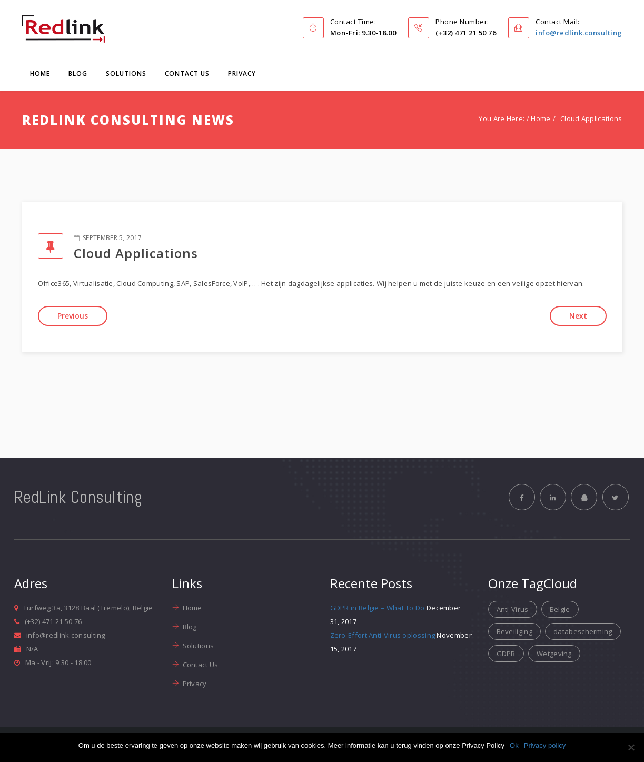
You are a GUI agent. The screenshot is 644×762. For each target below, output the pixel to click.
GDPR (506, 653)
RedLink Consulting (78, 497)
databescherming (582, 631)
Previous (72, 316)
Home (40, 73)
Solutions (126, 73)
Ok (514, 745)
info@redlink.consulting (579, 32)
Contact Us (187, 73)
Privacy (242, 73)
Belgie (560, 609)
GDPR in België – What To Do (377, 607)
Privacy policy (545, 745)
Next (578, 316)
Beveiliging (514, 631)
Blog (77, 73)
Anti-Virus (513, 609)
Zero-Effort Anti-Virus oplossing (382, 635)
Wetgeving (554, 653)
